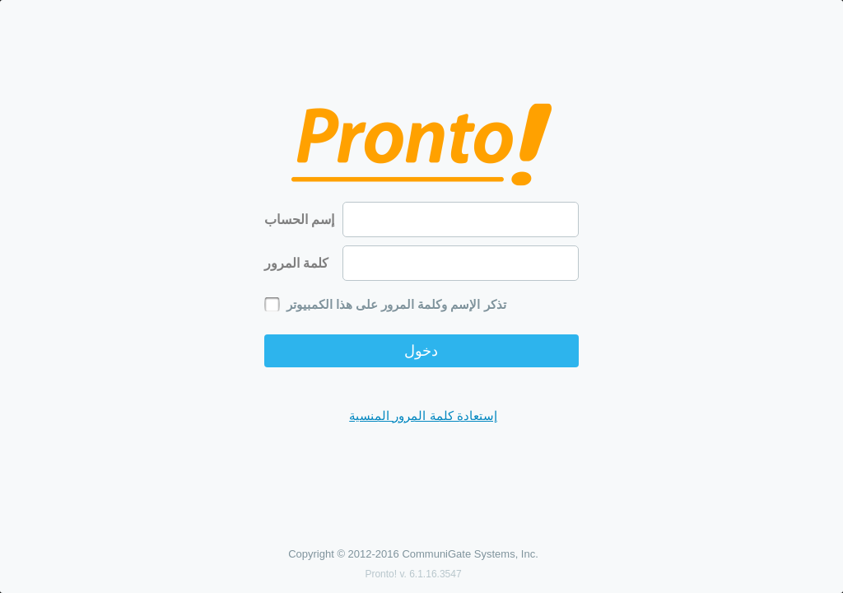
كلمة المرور (296, 263)
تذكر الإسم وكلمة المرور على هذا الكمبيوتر (396, 304)
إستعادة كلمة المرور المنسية (423, 416)
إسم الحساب (299, 219)
